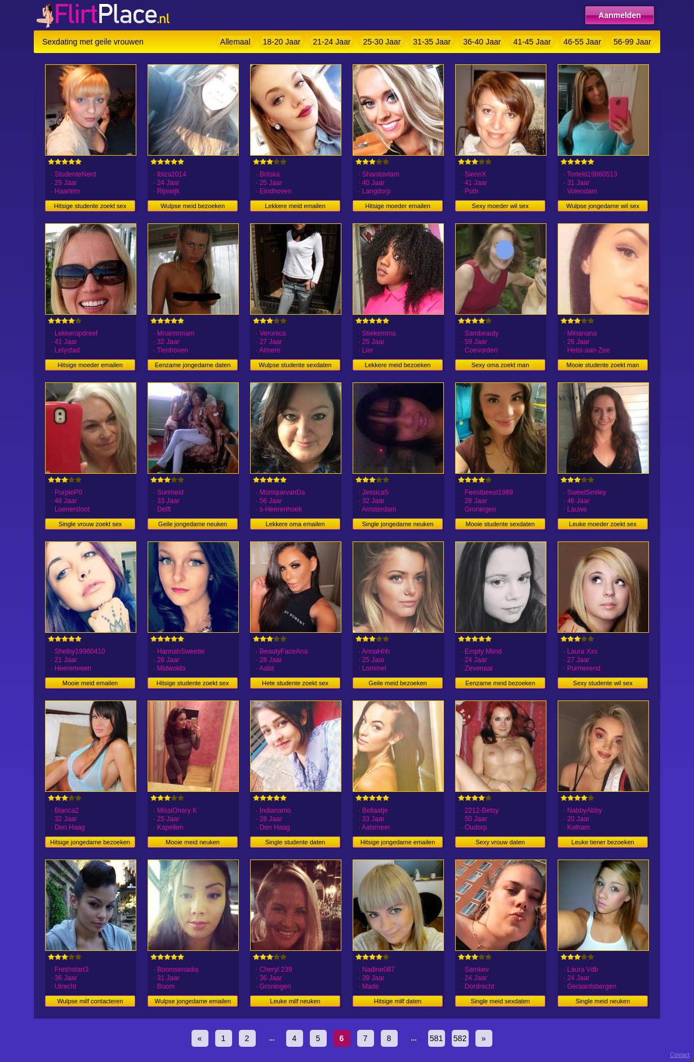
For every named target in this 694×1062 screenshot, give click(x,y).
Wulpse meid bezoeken (193, 205)
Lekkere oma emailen (294, 524)
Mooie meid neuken (193, 842)
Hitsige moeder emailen (397, 205)
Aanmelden (619, 15)
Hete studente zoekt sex (295, 683)
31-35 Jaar (432, 41)
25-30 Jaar (382, 41)
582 (459, 1038)
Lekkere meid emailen (295, 205)
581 (436, 1038)
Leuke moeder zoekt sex (603, 524)
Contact (679, 1055)
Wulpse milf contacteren (90, 1001)
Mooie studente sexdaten (500, 524)
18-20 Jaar (282, 41)
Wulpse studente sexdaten (295, 365)
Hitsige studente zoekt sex (90, 205)
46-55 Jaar (582, 41)
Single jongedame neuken (397, 524)
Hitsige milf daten (397, 1001)
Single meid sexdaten (500, 1001)
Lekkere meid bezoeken (398, 365)
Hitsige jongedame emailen (398, 842)
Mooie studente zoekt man (602, 365)
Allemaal (235, 41)
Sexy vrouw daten (499, 842)
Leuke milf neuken (295, 1001)
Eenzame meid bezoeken (500, 683)
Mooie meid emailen (90, 683)
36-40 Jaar (482, 41)
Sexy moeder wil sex (500, 205)
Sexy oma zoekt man (500, 365)
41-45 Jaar (532, 41)
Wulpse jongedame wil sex (602, 205)
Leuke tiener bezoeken (602, 842)
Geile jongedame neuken (192, 524)
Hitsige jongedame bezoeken (90, 842)
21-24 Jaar (331, 41)
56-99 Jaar (632, 41)
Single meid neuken (603, 1001)
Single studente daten (295, 842)
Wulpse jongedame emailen (192, 1001)
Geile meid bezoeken (397, 683)
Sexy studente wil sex (603, 683)
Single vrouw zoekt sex (90, 524)
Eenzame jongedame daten (193, 365)
